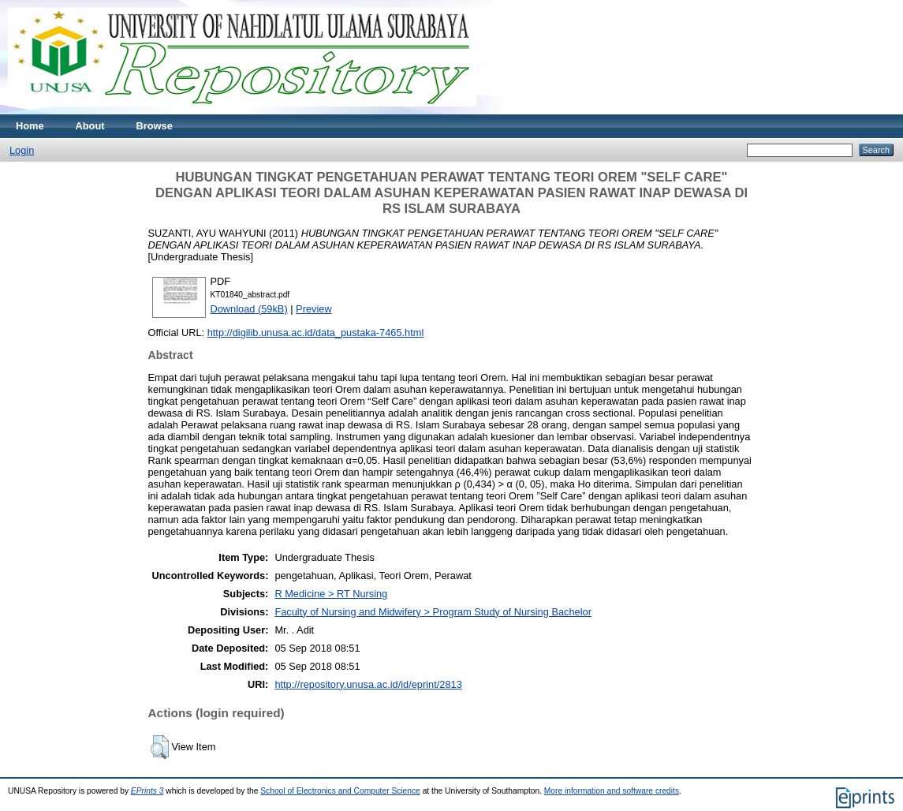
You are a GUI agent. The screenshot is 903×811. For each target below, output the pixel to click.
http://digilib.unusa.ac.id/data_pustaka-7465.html (315, 332)
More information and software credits (611, 791)
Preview (314, 309)
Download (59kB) (249, 309)
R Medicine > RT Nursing (330, 594)
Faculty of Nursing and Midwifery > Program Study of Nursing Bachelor (432, 612)
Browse (154, 126)
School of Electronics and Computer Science (340, 791)
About (90, 126)
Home (30, 126)
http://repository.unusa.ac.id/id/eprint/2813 (367, 684)
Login (21, 150)
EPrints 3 (147, 791)
